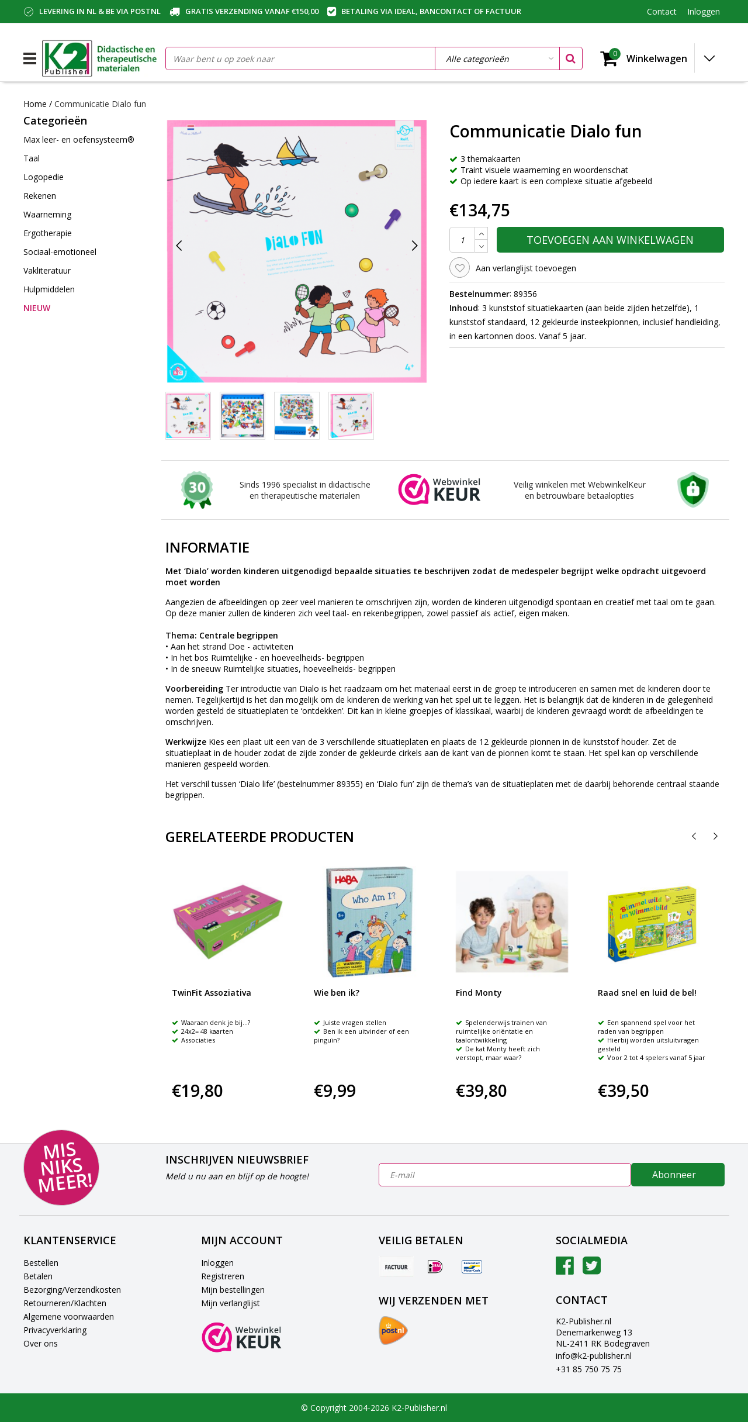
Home (35, 103)
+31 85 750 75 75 (589, 1369)
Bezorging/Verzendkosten (72, 1289)
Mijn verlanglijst (230, 1303)
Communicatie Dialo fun (100, 103)
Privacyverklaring (54, 1329)
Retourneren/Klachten (64, 1303)
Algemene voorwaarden (68, 1316)
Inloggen (217, 1262)
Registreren (222, 1276)
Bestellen (40, 1262)
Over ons (40, 1343)
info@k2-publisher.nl (594, 1355)
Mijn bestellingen (233, 1289)
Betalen (38, 1276)
